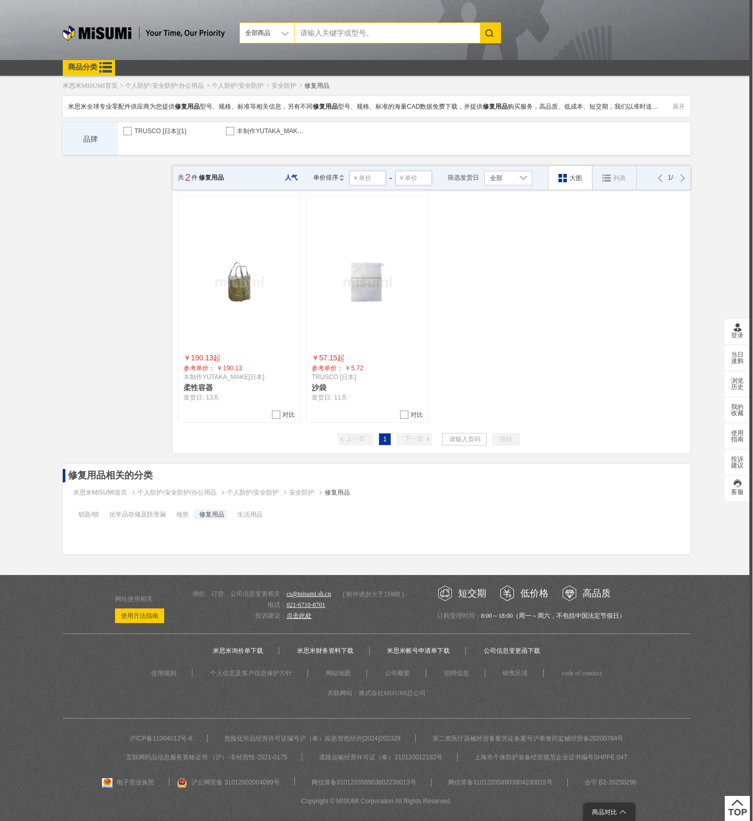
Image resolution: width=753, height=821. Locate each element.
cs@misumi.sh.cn (309, 593)
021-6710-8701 (306, 604)
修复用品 (337, 492)
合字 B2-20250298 (610, 782)
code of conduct (582, 673)
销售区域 (515, 673)
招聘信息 (456, 673)
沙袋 (319, 387)
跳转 (506, 439)
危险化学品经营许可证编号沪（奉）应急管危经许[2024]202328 (312, 738)
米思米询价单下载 (238, 650)
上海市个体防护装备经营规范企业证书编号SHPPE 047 (550, 757)
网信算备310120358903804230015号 (500, 782)
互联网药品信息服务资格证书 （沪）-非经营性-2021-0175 (207, 757)
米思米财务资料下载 (325, 650)
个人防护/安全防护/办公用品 (177, 492)
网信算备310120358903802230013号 (364, 782)
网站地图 (338, 673)
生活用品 (250, 514)
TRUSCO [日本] (160, 131)
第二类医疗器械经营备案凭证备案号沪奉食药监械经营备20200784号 (527, 738)
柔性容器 (198, 387)
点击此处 (299, 615)
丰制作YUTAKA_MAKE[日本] (281, 131)
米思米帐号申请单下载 (418, 650)
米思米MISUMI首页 (100, 492)
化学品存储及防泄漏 (137, 514)
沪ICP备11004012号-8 (161, 738)
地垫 (182, 514)
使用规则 (163, 673)
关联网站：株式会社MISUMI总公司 (376, 693)
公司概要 (397, 673)
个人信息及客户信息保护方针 (251, 673)
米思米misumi (144, 34)
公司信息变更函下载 (512, 650)
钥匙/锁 (88, 514)
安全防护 (301, 492)
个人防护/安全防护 (253, 492)
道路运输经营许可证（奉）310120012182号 (380, 757)
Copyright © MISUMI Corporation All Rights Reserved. (376, 801)
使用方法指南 (139, 615)
